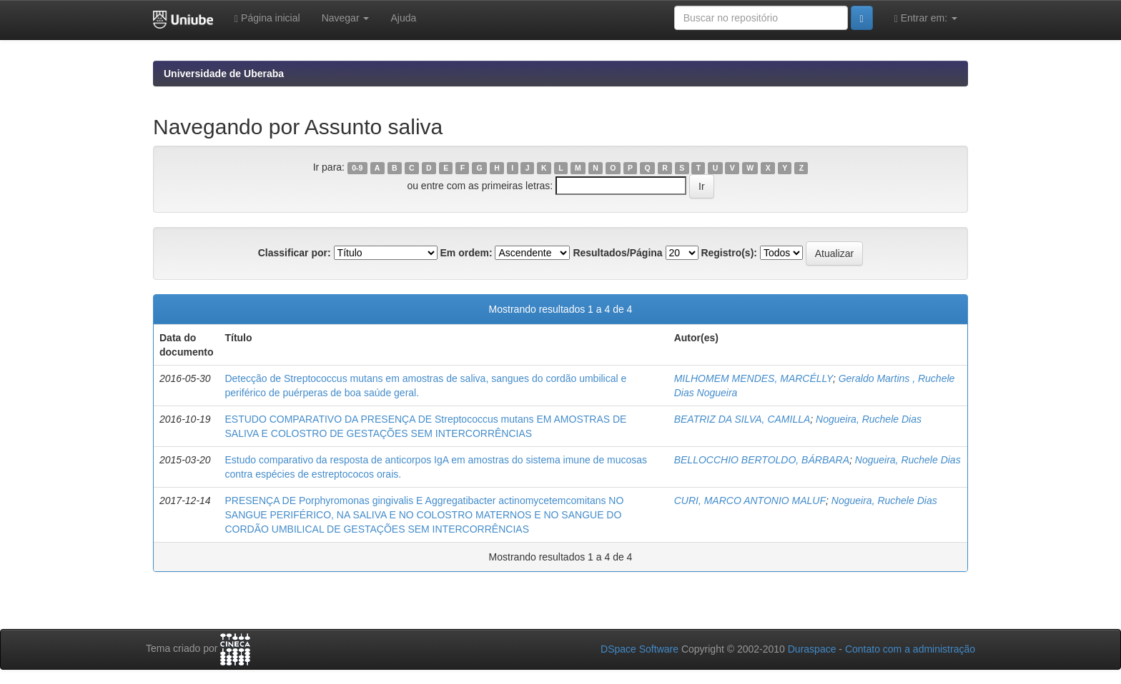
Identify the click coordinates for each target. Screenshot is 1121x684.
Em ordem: (466, 252)
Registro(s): (729, 252)
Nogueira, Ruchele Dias (869, 419)
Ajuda (403, 18)
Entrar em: (925, 18)
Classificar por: (294, 252)
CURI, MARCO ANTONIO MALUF (750, 500)
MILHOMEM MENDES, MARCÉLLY (753, 378)
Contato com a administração (910, 649)
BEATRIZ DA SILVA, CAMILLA (742, 419)
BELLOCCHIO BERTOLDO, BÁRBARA (761, 460)
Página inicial (267, 18)
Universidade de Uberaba (224, 73)
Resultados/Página (617, 252)
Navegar (346, 18)
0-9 (357, 168)
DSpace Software (639, 649)
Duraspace (812, 649)
